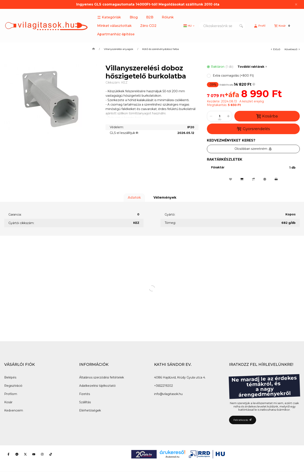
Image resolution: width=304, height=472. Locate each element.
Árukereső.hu (172, 456)
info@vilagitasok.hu (168, 394)
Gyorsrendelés (253, 129)
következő (292, 49)
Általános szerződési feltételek (101, 377)
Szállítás (85, 402)
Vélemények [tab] (164, 197)
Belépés (10, 377)
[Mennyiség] (219, 116)
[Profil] (260, 26)
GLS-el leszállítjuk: (124, 133)
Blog (134, 17)
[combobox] (222, 26)
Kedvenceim (13, 410)
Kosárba (267, 116)
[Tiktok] (50, 454)
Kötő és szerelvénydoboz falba (160, 49)
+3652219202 (163, 386)
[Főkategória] (93, 49)
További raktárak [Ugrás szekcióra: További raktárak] (252, 67)
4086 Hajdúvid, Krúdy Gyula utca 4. (180, 377)
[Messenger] (17, 454)
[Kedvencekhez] (230, 179)
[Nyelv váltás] (189, 26)
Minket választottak (114, 26)
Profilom (10, 394)
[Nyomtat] (276, 179)
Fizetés (84, 394)
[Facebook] (8, 454)
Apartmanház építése (115, 34)
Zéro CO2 (148, 26)
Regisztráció (13, 386)
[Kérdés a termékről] (264, 179)
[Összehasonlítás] (253, 179)
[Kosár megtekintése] (282, 26)
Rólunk (168, 17)
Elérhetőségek (90, 410)
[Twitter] (25, 454)
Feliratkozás (242, 419)
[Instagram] (42, 454)
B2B (149, 17)
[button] (109, 17)
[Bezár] (296, 4)
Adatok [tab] (134, 197)
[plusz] (228, 116)
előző (275, 49)
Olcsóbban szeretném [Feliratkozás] (253, 149)
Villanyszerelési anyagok (118, 49)
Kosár (8, 402)
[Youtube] (34, 454)
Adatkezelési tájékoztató (97, 386)
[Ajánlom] (242, 179)
